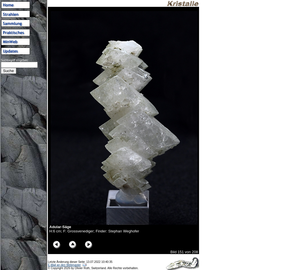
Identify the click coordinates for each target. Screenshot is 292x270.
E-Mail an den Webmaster (64, 265)
